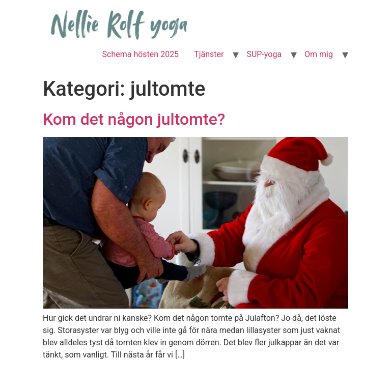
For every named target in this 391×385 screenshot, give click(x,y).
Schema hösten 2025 (140, 54)
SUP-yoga (264, 54)
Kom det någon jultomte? (134, 119)
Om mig (318, 54)
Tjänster (209, 54)
